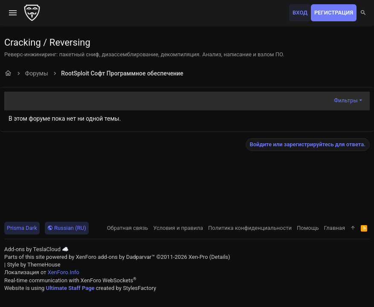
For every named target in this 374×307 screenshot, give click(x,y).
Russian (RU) (66, 228)
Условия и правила (178, 228)
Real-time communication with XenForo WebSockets (70, 280)
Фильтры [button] (345, 100)
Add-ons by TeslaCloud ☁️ (36, 249)
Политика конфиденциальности (250, 228)
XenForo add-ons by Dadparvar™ (115, 257)
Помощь (308, 228)
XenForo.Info (63, 272)
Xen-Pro (198, 257)
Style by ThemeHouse (33, 264)
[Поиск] (363, 12)
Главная (334, 228)
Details (219, 257)
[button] (13, 13)
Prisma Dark (22, 228)
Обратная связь (127, 228)
